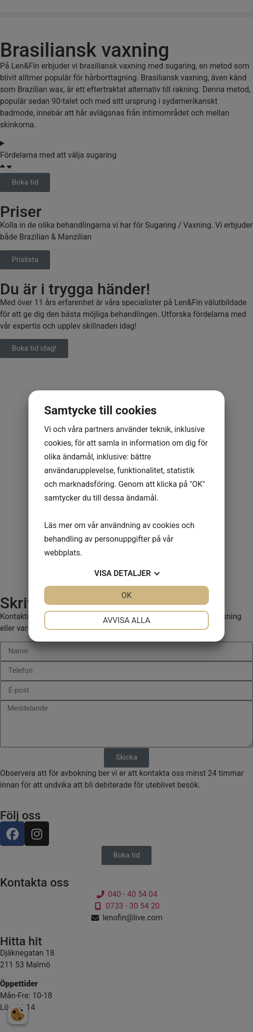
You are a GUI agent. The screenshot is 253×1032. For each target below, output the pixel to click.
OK (126, 595)
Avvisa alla (127, 620)
